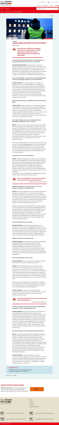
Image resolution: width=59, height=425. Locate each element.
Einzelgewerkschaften (26, 369)
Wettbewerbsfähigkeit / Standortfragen (18, 371)
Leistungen (7, 8)
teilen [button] (15, 375)
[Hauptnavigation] (4, 9)
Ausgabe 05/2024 (15, 45)
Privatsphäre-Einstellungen (34, 406)
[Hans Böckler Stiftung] (6, 403)
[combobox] (46, 9)
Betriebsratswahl (28, 144)
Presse (51, 5)
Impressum (31, 403)
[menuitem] (2, 9)
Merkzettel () (45, 5)
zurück (51, 15)
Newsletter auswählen (36, 389)
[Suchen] (57, 9)
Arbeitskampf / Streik (14, 369)
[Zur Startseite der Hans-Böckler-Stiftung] (6, 5)
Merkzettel (31, 401)
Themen (2, 8)
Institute (56, 5)
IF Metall (23, 115)
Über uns (39, 5)
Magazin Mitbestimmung (48, 38)
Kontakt (31, 399)
